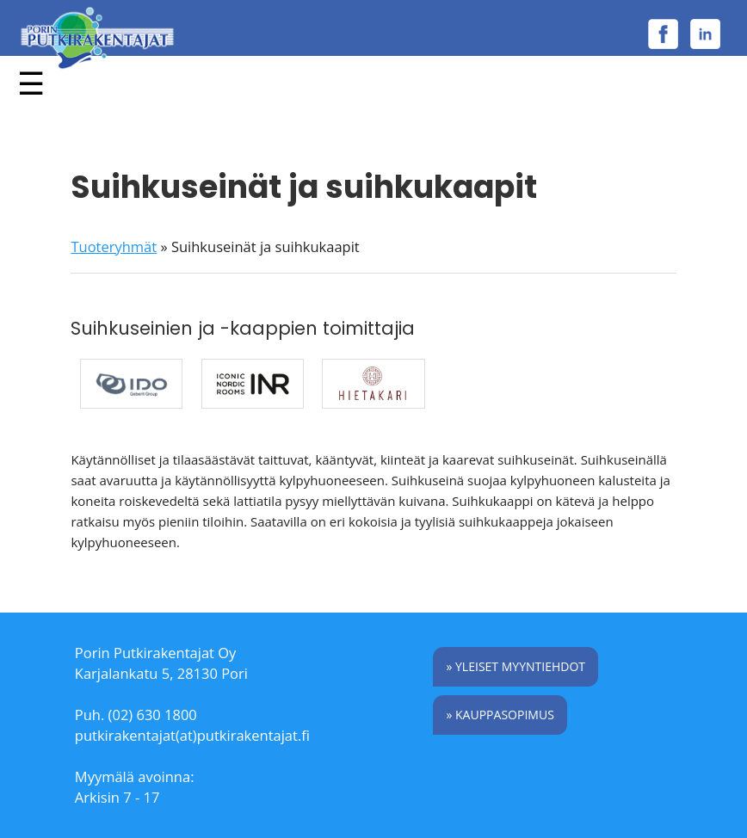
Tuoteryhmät (114, 246)
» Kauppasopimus (499, 714)
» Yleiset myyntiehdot (515, 666)
